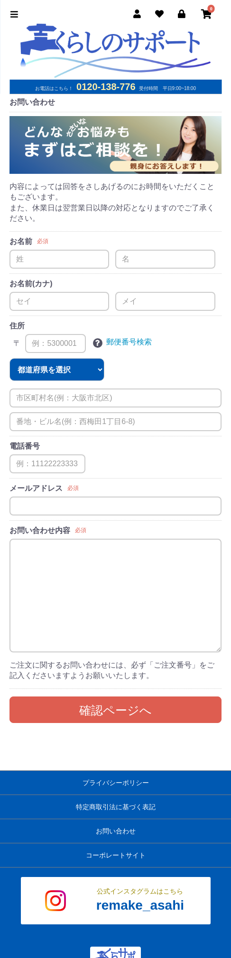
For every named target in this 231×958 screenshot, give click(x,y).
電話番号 (24, 446)
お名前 (20, 241)
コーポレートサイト (116, 855)
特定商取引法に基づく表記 (116, 807)
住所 (17, 326)
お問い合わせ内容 (39, 530)
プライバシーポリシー (116, 782)
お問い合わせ (116, 831)
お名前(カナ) (31, 284)
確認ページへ (115, 710)
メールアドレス (36, 488)
